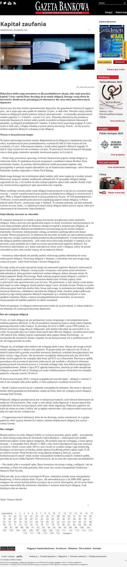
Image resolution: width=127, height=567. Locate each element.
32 (80, 516)
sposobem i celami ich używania (22, 562)
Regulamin (62, 556)
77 (47, 524)
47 (69, 519)
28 (58, 516)
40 (31, 519)
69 (4, 524)
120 (51, 533)
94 (49, 527)
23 (31, 516)
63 (63, 521)
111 (64, 530)
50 (85, 519)
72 (20, 524)
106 (31, 530)
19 (9, 516)
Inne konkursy (117, 120)
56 (26, 521)
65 (74, 521)
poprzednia (7, 513)
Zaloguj (108, 12)
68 (90, 521)
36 (9, 519)
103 (11, 530)
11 (59, 513)
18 (4, 516)
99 (76, 527)
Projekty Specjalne (47, 556)
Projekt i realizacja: (8, 556)
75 (36, 524)
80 (63, 524)
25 (42, 516)
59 (42, 521)
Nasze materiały (116, 192)
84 (85, 524)
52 (4, 521)
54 (15, 521)
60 (47, 521)
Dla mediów (85, 548)
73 (26, 524)
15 (81, 513)
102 (4, 530)
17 (92, 513)
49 (80, 519)
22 (26, 516)
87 (11, 527)
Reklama (72, 548)
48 (74, 519)
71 (15, 524)
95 (54, 527)
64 (69, 521)
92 (38, 527)
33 (85, 516)
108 (44, 530)
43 (47, 519)
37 (15, 519)
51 (90, 519)
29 (63, 516)
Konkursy (33, 556)
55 (20, 521)
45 (58, 519)
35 (4, 519)
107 (37, 530)
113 (77, 530)
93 (43, 527)
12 (65, 513)
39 (26, 519)
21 (20, 516)
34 (90, 516)
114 (84, 530)
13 (70, 513)
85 (90, 524)
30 (69, 516)
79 (58, 524)
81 (69, 524)
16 (86, 513)
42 (42, 519)
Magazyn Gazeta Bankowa (40, 548)
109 (51, 530)
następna (67, 533)
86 (6, 527)
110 (57, 530)
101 (88, 527)
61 (53, 521)
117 (32, 533)
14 (75, 513)
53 (9, 521)
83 (80, 524)
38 (20, 519)
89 (22, 527)
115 (90, 530)
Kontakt (97, 548)
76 (42, 524)
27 (53, 516)
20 (15, 516)
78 (53, 524)
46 (63, 519)
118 (38, 533)
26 (47, 516)
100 (82, 527)
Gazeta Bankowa (107, 21)
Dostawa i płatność (78, 556)
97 (65, 527)
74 (31, 524)
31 (74, 516)
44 (53, 519)
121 (58, 533)
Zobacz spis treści (116, 69)
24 (36, 516)
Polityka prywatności (98, 556)
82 (74, 524)
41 (36, 519)
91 (33, 527)
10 (54, 513)
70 (9, 524)
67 (85, 521)
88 (16, 527)
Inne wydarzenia (116, 167)
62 (58, 521)
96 (59, 527)
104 (18, 530)
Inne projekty (118, 154)
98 (70, 527)
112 (70, 530)
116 (25, 533)
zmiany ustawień (54, 562)
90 (27, 527)
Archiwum (120, 62)
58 (36, 521)
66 (80, 521)
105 (24, 530)
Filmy (102, 174)
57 (31, 521)
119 (45, 533)
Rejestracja (121, 12)
